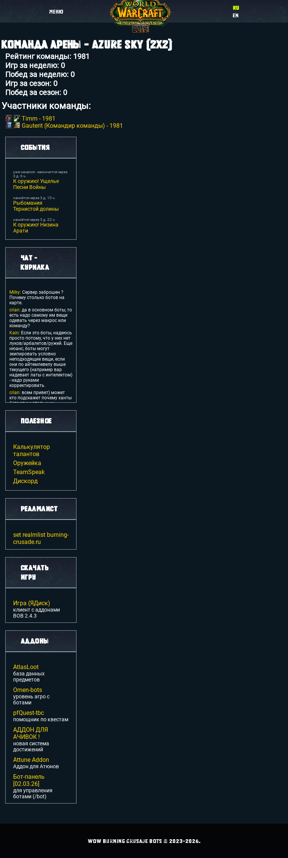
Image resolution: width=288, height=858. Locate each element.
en (235, 15)
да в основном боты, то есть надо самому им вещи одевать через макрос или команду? (40, 317)
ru (235, 7)
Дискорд (25, 481)
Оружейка (27, 463)
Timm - (30, 118)
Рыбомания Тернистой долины (36, 206)
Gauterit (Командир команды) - (64, 125)
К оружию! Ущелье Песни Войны (36, 184)
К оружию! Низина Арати (35, 228)
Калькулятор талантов (31, 450)
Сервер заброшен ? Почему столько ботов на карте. (36, 297)
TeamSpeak (29, 472)
